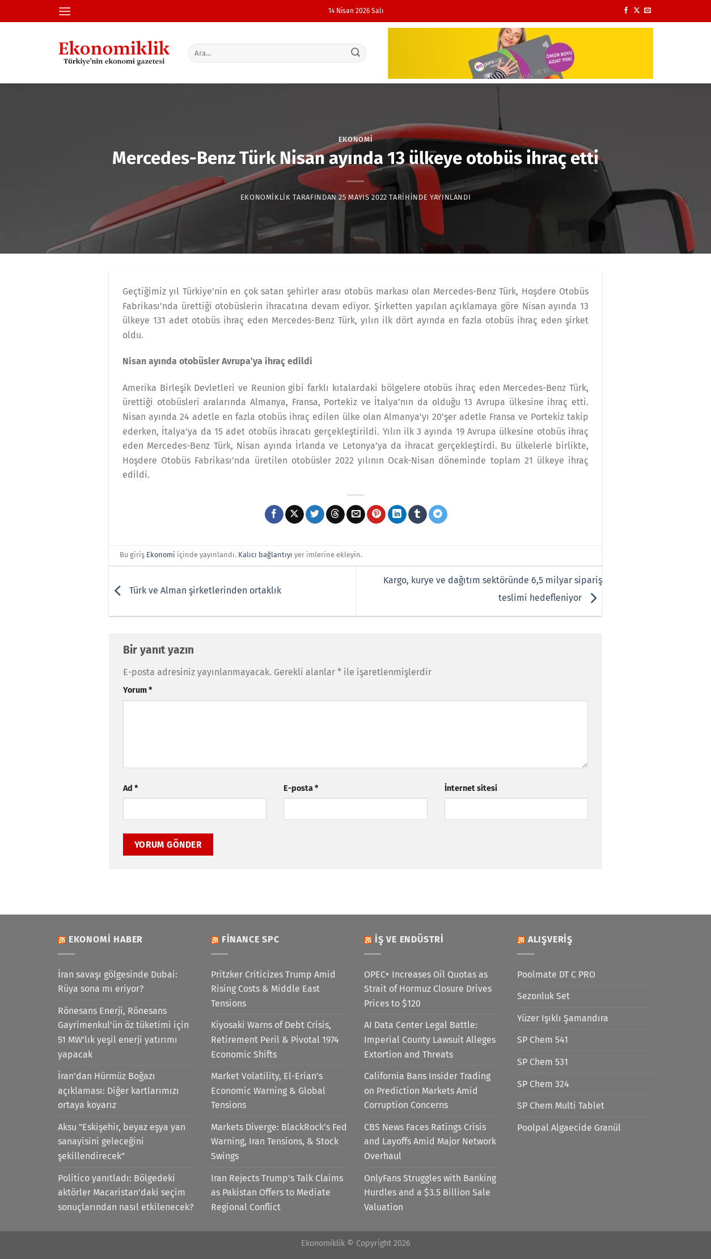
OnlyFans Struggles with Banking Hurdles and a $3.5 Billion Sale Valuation (430, 1192)
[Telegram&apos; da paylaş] (438, 514)
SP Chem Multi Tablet (560, 1105)
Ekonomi (355, 139)
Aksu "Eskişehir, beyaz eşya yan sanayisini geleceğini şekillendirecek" (121, 1141)
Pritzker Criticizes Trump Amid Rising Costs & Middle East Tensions (273, 989)
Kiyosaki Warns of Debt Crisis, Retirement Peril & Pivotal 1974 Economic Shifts (275, 1039)
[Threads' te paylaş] (335, 514)
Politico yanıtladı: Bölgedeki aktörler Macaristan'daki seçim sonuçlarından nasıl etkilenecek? (125, 1192)
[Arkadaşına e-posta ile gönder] (355, 514)
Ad (130, 788)
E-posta (300, 788)
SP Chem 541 (542, 1039)
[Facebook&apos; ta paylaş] (274, 514)
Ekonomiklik (265, 197)
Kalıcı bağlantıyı (265, 554)
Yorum (137, 690)
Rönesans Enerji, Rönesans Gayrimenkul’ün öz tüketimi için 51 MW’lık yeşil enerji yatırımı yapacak (123, 1032)
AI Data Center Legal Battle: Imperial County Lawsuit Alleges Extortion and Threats (430, 1039)
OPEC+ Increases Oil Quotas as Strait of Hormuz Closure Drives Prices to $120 (428, 989)
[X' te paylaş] (294, 514)
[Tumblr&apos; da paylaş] (417, 514)
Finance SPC (251, 939)
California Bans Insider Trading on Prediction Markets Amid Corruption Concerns (427, 1090)
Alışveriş (550, 939)
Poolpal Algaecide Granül (569, 1127)
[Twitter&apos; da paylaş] (315, 514)
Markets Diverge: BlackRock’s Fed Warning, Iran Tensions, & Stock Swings (279, 1141)
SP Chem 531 (542, 1061)
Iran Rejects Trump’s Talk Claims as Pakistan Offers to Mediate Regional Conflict (277, 1192)
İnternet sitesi (471, 788)
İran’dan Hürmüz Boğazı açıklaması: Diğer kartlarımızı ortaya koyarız (118, 1090)
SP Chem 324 (543, 1084)
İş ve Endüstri (409, 939)
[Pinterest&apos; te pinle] (376, 514)
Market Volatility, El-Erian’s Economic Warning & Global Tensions (268, 1090)
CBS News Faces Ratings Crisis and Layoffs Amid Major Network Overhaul (430, 1141)
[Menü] (64, 11)
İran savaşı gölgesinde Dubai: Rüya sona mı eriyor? (117, 982)
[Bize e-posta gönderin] (647, 11)
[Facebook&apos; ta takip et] (626, 11)
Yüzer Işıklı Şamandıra (562, 1018)
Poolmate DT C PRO (556, 974)
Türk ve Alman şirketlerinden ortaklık (195, 590)
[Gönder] (356, 52)
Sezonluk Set (543, 996)
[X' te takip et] (636, 11)
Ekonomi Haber (106, 939)
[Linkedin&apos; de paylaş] (397, 514)
